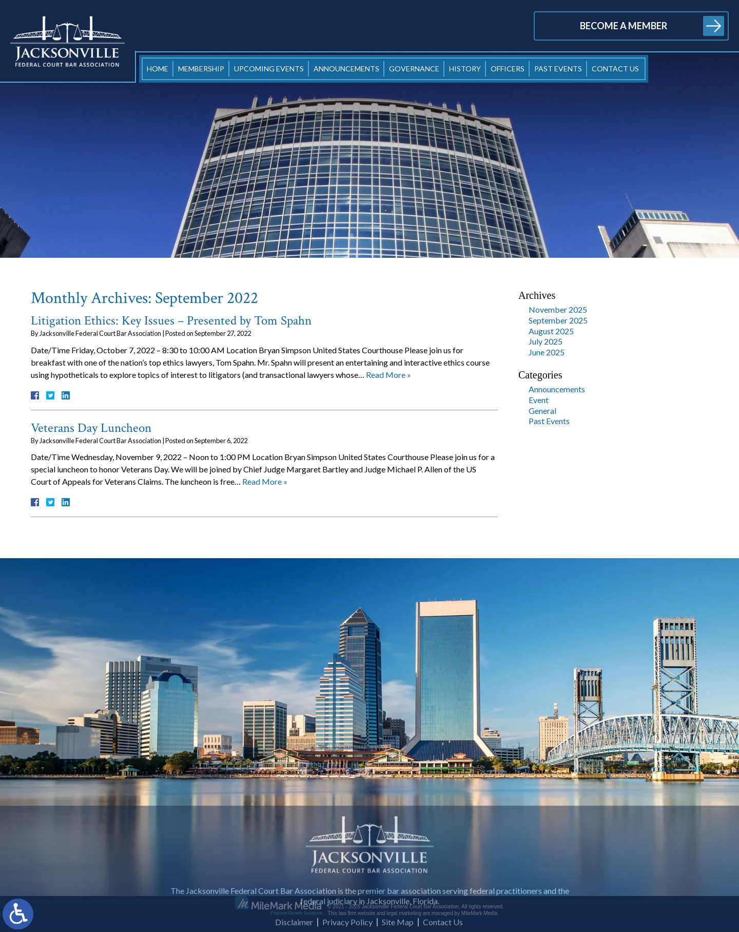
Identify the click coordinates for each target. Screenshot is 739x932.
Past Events (558, 68)
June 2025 (547, 352)
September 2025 (558, 320)
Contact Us (615, 68)
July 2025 (545, 341)
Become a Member (623, 25)
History (465, 68)
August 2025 (551, 331)
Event (539, 400)
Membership (201, 68)
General (542, 410)
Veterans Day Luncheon (91, 428)
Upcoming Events (269, 68)
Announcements (346, 68)
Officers (507, 68)
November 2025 (558, 309)
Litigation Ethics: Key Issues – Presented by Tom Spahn (171, 320)
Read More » (388, 374)
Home (157, 68)
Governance (414, 68)
